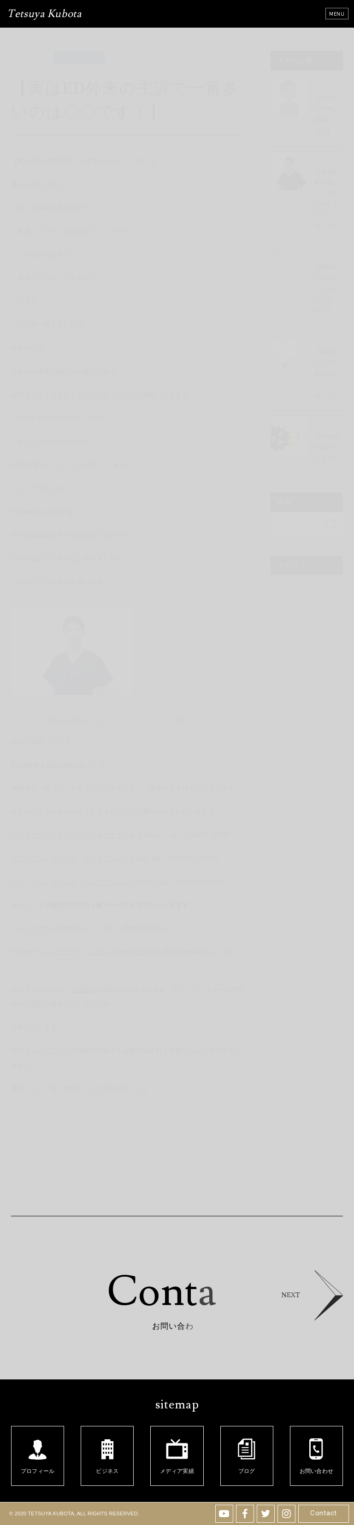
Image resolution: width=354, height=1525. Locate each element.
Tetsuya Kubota (44, 15)
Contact (323, 1513)
